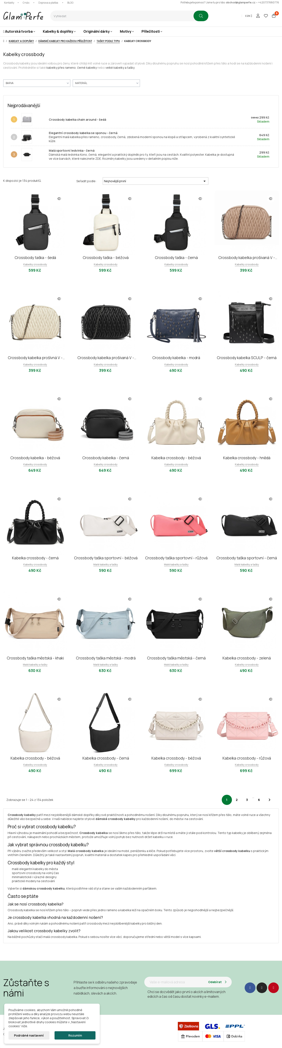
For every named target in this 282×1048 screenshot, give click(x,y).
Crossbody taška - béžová (106, 257)
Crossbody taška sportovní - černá (246, 557)
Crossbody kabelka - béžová (35, 457)
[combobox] (122, 16)
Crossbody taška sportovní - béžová (105, 557)
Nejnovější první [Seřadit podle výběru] (155, 181)
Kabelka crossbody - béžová (176, 457)
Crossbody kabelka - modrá (176, 357)
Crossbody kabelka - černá (105, 457)
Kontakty (9, 2)
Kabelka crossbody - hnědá (246, 457)
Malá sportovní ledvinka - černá (71, 150)
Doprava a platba (48, 2)
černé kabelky (87, 68)
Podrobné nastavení (29, 1035)
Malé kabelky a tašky (105, 564)
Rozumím (75, 1035)
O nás (26, 2)
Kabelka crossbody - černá (35, 557)
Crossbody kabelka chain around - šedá (77, 120)
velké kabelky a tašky (119, 68)
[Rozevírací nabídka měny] (248, 16)
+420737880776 (268, 2)
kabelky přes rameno (61, 68)
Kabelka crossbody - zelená (247, 657)
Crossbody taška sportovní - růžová (176, 557)
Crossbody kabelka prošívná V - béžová (35, 357)
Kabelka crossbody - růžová (247, 758)
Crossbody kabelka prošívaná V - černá (105, 357)
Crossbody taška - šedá (35, 257)
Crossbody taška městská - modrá (106, 657)
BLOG (70, 2)
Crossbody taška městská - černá (176, 657)
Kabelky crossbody (35, 264)
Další (269, 799)
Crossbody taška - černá (176, 257)
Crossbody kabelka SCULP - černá (246, 357)
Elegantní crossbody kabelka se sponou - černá (83, 133)
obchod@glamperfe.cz (240, 2)
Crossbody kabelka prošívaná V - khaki (246, 257)
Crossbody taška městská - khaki (35, 657)
